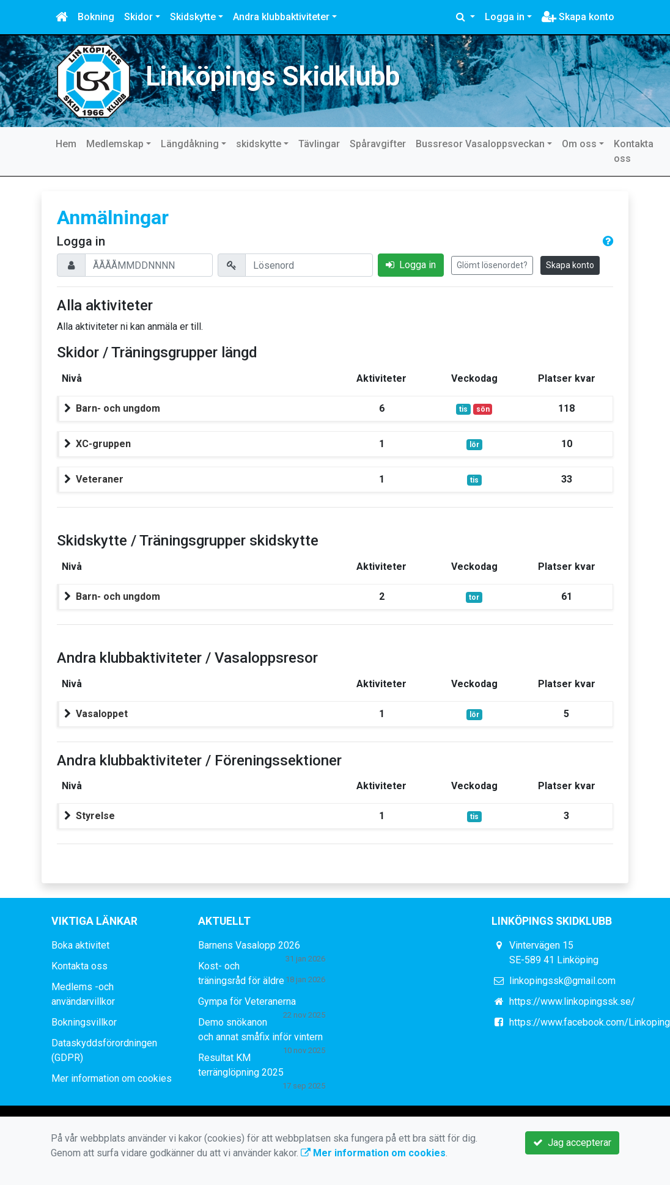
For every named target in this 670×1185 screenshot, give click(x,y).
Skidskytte (193, 17)
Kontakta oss (633, 151)
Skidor (138, 17)
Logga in (505, 17)
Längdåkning (190, 144)
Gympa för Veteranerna (247, 1001)
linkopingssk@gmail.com (562, 980)
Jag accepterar (572, 1142)
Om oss (579, 144)
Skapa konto (578, 17)
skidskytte (258, 144)
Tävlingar (319, 144)
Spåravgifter (378, 144)
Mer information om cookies (111, 1078)
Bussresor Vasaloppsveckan (480, 144)
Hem (66, 144)
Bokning (96, 17)
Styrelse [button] (95, 816)
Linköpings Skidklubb (272, 76)
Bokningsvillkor (84, 1022)
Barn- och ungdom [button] (118, 408)
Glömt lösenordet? (492, 265)
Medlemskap (115, 144)
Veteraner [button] (99, 479)
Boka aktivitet (80, 945)
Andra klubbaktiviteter (281, 17)
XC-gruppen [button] (103, 444)
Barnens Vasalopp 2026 (249, 945)
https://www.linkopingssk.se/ (572, 1001)
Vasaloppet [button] (102, 714)
